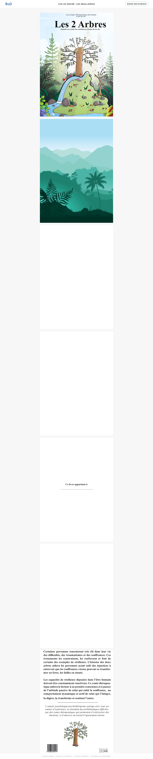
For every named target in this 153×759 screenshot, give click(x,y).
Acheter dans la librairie (136, 4)
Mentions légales (48, 756)
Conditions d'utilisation (81, 756)
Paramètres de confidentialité (101, 756)
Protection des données (63, 756)
